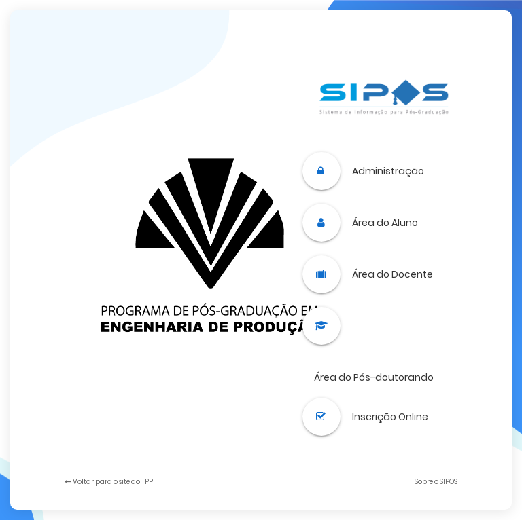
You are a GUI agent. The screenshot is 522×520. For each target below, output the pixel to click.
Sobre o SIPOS (436, 482)
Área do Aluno (385, 222)
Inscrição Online (390, 417)
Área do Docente (392, 274)
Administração (388, 171)
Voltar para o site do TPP (109, 482)
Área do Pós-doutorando (374, 377)
